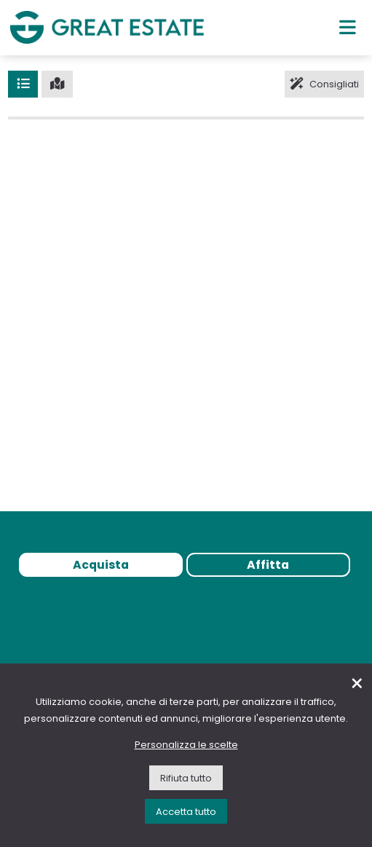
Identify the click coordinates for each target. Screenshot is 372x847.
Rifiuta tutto (186, 778)
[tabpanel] (186, 614)
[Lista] (23, 84)
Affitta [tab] (268, 564)
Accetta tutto (186, 812)
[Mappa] (57, 84)
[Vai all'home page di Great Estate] (106, 27)
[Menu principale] (347, 27)
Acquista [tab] (101, 564)
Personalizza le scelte (186, 745)
